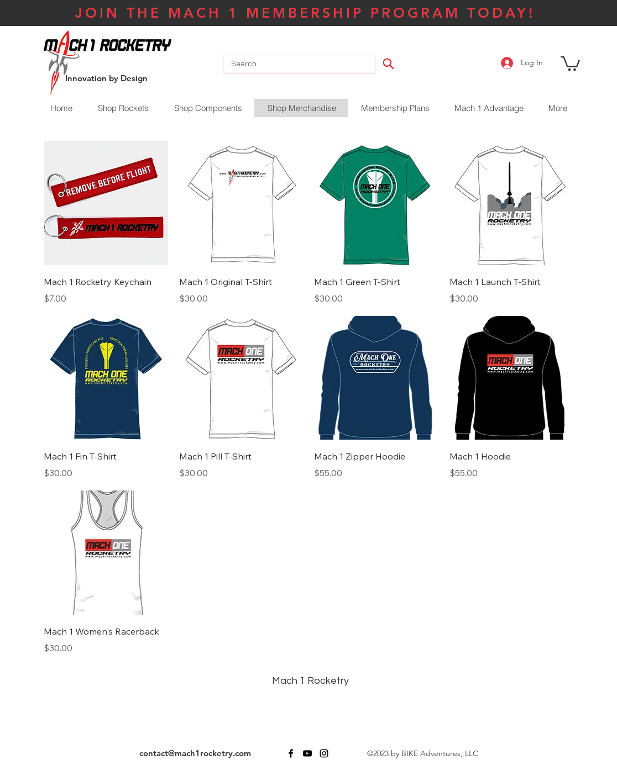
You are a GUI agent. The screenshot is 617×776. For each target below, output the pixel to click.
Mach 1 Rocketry (310, 680)
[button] (570, 63)
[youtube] (307, 753)
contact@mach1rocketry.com (195, 753)
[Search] (388, 63)
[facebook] (290, 753)
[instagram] (324, 753)
